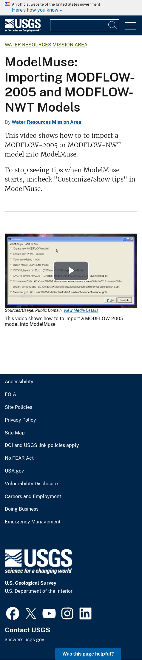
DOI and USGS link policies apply (42, 445)
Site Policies (18, 407)
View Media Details (81, 310)
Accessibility (19, 381)
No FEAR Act (19, 458)
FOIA (10, 394)
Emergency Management (33, 522)
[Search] (113, 25)
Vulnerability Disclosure (31, 484)
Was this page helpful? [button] (88, 654)
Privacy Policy (20, 420)
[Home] (23, 30)
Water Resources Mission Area (46, 45)
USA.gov (14, 471)
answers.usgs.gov (24, 639)
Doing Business (21, 509)
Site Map (15, 433)
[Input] (84, 25)
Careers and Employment (33, 496)
